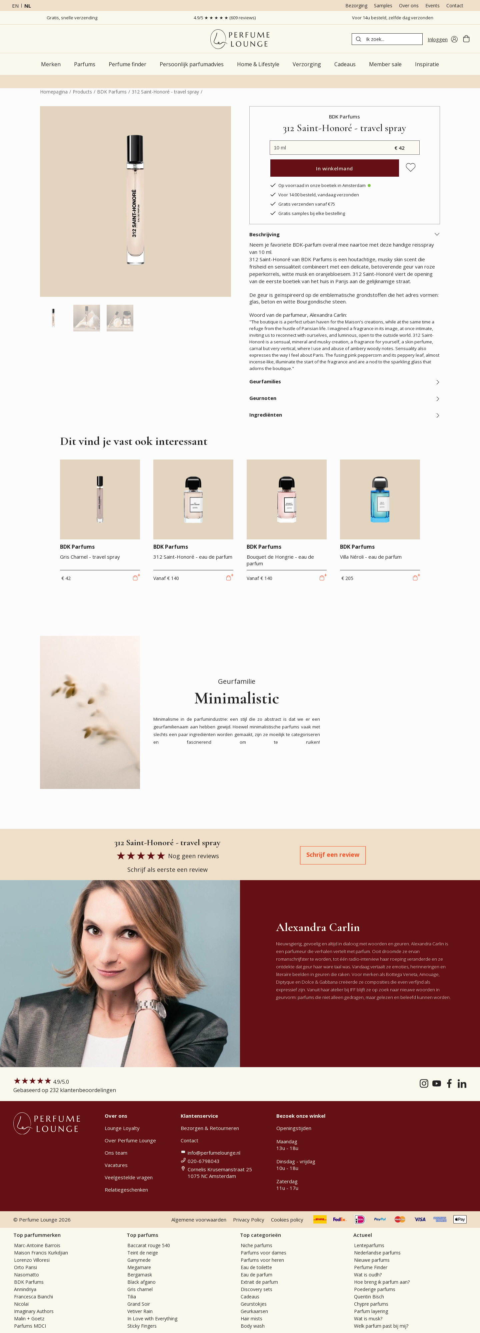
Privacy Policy (248, 1219)
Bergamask (139, 1274)
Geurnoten (344, 398)
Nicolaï (21, 1304)
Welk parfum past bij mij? (381, 1326)
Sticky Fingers (142, 1326)
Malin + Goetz (29, 1318)
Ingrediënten (344, 414)
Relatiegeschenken (126, 1189)
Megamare (139, 1267)
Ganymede (139, 1260)
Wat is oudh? (368, 1274)
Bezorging (356, 5)
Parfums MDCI (30, 1326)
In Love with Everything (152, 1318)
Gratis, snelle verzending (72, 18)
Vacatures (116, 1165)
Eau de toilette (256, 1267)
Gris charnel (140, 1289)
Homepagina (54, 92)
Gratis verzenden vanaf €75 (302, 204)
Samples (383, 5)
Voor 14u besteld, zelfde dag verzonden (392, 18)
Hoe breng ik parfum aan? (382, 1282)
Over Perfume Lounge (130, 1140)
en (15, 5)
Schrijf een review (332, 854)
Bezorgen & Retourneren (210, 1128)
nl (27, 5)
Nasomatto (26, 1274)
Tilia (131, 1296)
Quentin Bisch (369, 1296)
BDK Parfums (112, 92)
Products (82, 92)
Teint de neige (142, 1252)
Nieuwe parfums (372, 1260)
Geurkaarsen (254, 1311)
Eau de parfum (256, 1274)
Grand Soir (138, 1304)
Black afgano (141, 1282)
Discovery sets (256, 1289)
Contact (454, 5)
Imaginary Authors (34, 1311)
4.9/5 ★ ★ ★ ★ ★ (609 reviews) (225, 18)
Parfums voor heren (262, 1260)
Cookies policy (287, 1219)
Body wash (253, 1326)
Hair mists (251, 1318)
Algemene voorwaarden (198, 1219)
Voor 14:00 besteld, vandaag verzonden (314, 194)
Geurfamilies (344, 381)
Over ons (409, 5)
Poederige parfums (374, 1289)
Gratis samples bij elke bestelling (307, 213)
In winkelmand (334, 168)
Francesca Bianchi (33, 1296)
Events (432, 5)
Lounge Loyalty (122, 1128)
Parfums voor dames (263, 1252)
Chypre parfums (371, 1304)
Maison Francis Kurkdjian (41, 1252)
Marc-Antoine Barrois (37, 1245)
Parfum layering (371, 1311)
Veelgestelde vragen (129, 1177)
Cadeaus (250, 1296)
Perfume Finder (370, 1267)
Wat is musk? (368, 1318)
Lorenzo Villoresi (32, 1260)
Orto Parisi (25, 1267)
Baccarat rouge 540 (148, 1245)
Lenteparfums (369, 1245)
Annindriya (25, 1289)
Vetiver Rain (140, 1311)
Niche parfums (256, 1245)
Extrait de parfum (259, 1282)
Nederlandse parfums (377, 1252)
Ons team (116, 1152)
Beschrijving (344, 234)
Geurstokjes (254, 1304)
